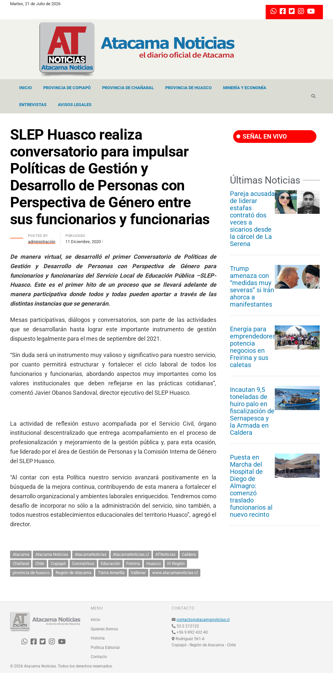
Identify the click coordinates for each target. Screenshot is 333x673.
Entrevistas (33, 104)
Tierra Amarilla (111, 572)
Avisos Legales (74, 104)
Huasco (153, 563)
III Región (176, 563)
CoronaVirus (83, 563)
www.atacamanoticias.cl (175, 572)
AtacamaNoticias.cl (131, 554)
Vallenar (138, 572)
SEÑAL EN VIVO (261, 136)
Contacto (99, 656)
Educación (110, 563)
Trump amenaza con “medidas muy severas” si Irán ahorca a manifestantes (252, 286)
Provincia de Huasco (188, 87)
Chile (39, 563)
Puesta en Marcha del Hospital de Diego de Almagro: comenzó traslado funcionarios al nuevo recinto (251, 486)
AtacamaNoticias (91, 554)
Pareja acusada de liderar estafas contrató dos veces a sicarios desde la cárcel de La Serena (252, 218)
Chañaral (21, 563)
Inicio (25, 87)
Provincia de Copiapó (67, 87)
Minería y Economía (244, 87)
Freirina (133, 563)
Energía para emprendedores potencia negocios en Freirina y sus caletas (253, 346)
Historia (98, 638)
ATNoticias (165, 554)
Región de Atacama (73, 572)
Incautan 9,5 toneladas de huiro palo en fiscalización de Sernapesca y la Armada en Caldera (252, 411)
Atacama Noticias (51, 554)
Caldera (189, 554)
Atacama (21, 554)
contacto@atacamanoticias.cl (203, 619)
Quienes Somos (104, 629)
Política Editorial (105, 647)
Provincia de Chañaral (128, 87)
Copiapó (58, 563)
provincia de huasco (31, 572)
